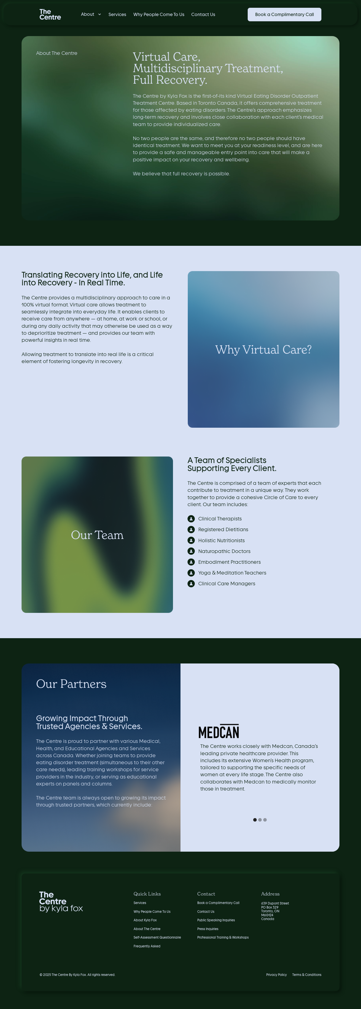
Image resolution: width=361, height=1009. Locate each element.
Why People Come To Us (158, 14)
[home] (50, 14)
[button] (89, 14)
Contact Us (203, 14)
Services (117, 14)
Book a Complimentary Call (284, 14)
